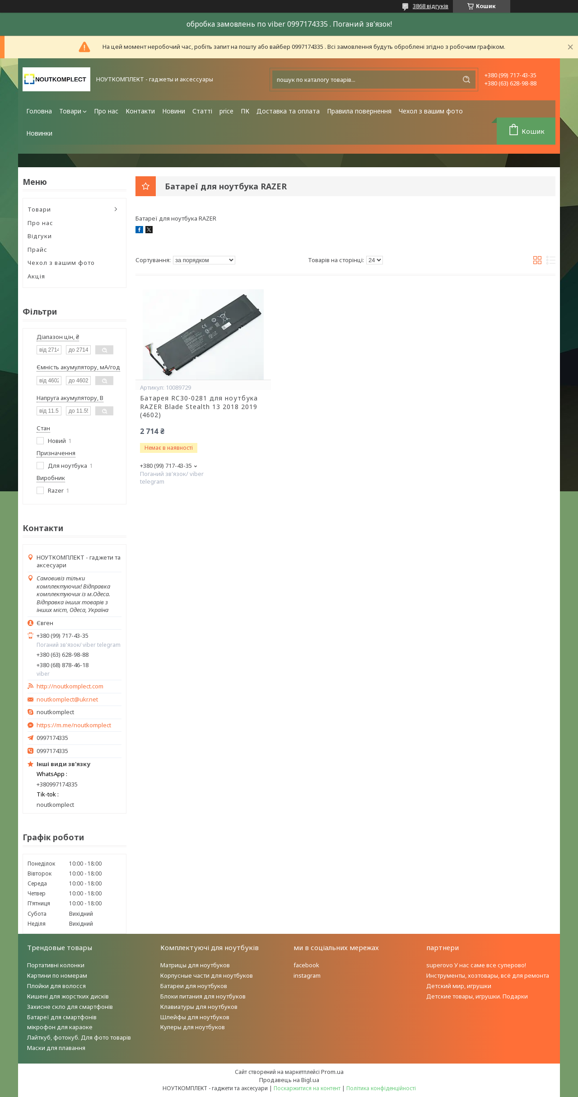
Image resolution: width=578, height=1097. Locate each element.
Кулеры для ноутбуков (192, 1027)
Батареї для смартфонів (62, 1017)
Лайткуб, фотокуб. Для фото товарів (79, 1037)
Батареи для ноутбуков (193, 986)
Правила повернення (359, 111)
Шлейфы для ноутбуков (194, 1017)
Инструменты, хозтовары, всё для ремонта (487, 975)
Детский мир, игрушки (458, 986)
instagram (307, 975)
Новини (173, 111)
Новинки (39, 133)
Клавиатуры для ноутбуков (199, 1007)
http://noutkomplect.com (70, 686)
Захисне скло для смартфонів (70, 1007)
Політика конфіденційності (381, 1088)
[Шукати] (466, 80)
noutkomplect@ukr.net (67, 699)
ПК (245, 111)
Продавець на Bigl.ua (289, 1080)
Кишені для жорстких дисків (68, 996)
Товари (70, 111)
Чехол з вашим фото (431, 111)
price (226, 111)
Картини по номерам (57, 975)
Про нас (106, 111)
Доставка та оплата (288, 111)
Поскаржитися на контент (307, 1088)
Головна (39, 111)
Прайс (37, 249)
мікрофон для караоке (60, 1027)
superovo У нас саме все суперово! (476, 965)
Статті (202, 111)
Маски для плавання (56, 1048)
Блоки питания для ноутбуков (203, 996)
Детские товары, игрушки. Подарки (477, 996)
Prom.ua (332, 1072)
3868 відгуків (430, 6)
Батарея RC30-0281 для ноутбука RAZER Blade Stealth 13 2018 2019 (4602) (199, 406)
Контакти (140, 111)
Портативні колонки (55, 965)
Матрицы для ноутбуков (195, 965)
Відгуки (40, 236)
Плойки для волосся (56, 986)
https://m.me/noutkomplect (74, 725)
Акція (36, 276)
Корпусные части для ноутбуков (206, 975)
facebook (306, 965)
